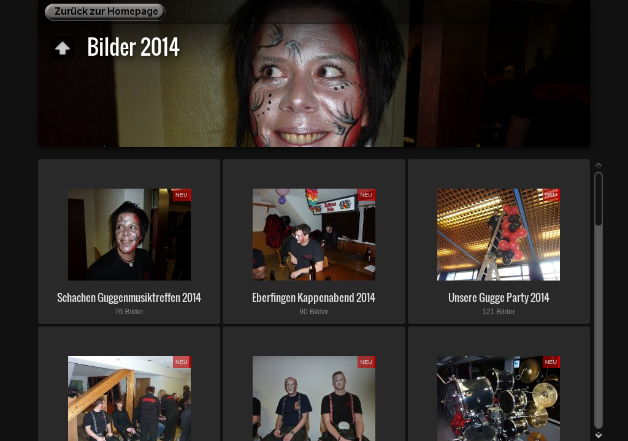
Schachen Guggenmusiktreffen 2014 (129, 297)
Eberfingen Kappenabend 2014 (313, 297)
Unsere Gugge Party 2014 (499, 297)
